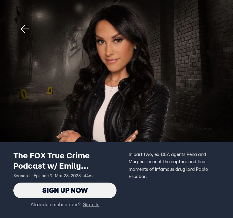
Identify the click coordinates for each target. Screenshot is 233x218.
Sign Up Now (65, 190)
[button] (25, 29)
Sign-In (91, 204)
